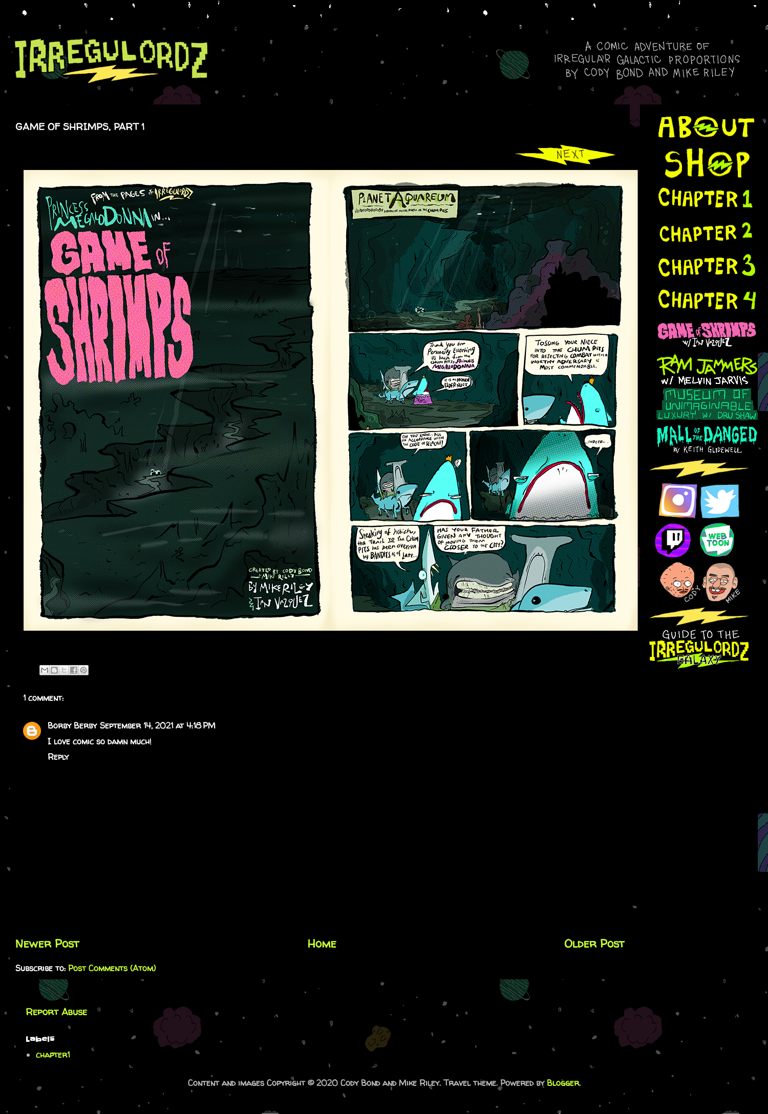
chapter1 (53, 1054)
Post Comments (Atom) (112, 968)
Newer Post (47, 943)
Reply (58, 756)
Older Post (594, 943)
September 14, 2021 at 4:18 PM (158, 725)
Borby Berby (72, 725)
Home (322, 943)
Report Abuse (56, 1011)
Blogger (563, 1082)
